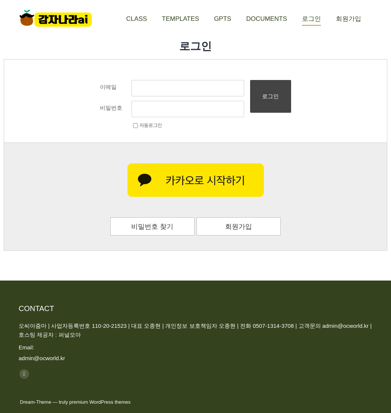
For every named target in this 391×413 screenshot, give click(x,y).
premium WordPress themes (99, 402)
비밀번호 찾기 (152, 226)
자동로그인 (147, 125)
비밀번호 (111, 108)
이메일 (108, 87)
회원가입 (238, 226)
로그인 (270, 96)
